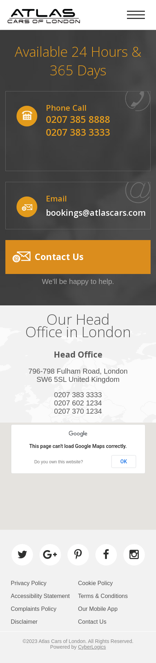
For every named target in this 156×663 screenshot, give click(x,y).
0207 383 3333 (78, 395)
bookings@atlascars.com (96, 212)
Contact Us (92, 622)
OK (123, 461)
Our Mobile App (98, 609)
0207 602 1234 (78, 403)
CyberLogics (92, 647)
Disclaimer (24, 622)
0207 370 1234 (78, 411)
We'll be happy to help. (78, 281)
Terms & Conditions (103, 596)
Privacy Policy (29, 583)
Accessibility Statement (40, 596)
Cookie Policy (95, 583)
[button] (78, 257)
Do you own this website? (58, 461)
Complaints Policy (33, 609)
